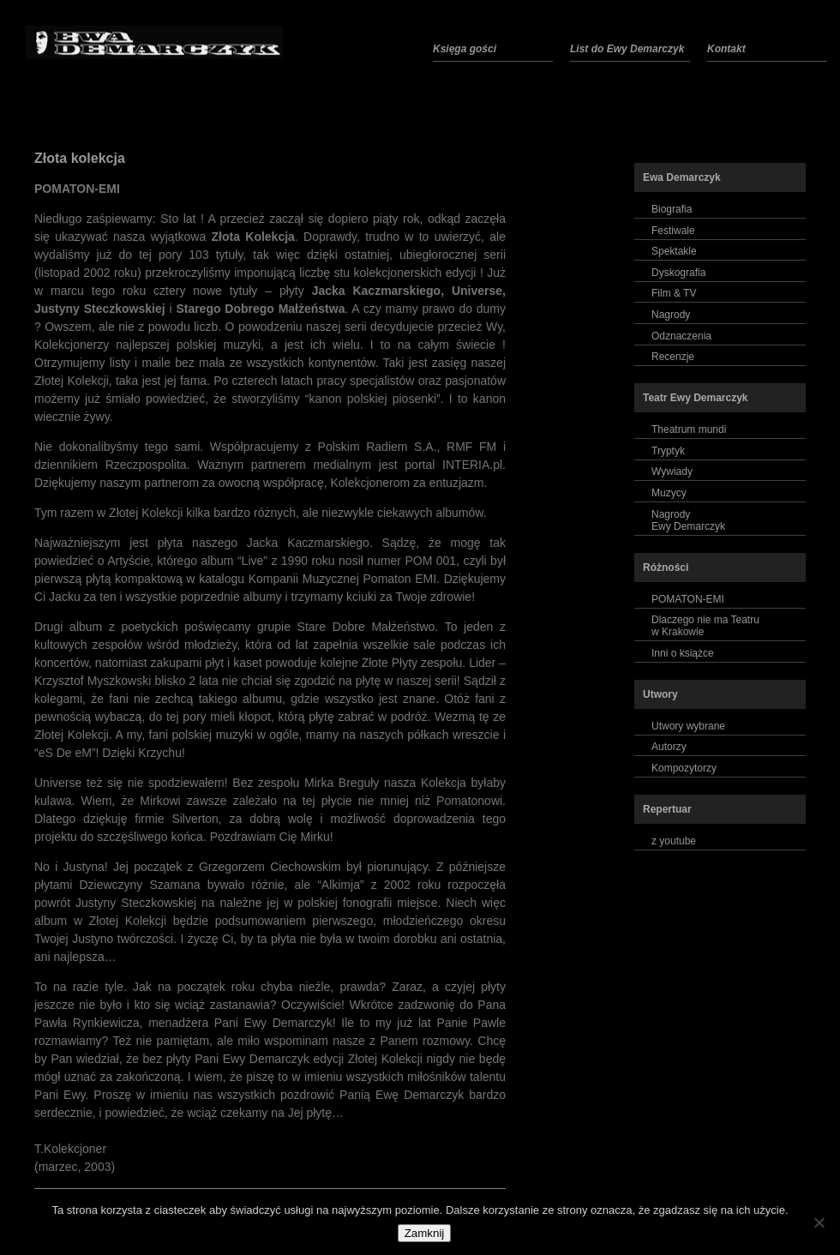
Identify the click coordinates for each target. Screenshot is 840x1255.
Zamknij (425, 1233)
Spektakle (674, 251)
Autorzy (669, 747)
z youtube (673, 841)
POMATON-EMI (687, 599)
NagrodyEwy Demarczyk (688, 520)
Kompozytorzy (684, 768)
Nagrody (670, 315)
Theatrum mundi (688, 429)
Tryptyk (668, 451)
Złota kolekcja (79, 158)
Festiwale (673, 231)
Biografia (671, 209)
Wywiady (672, 471)
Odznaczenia (681, 336)
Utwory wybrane (688, 726)
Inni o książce (682, 653)
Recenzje (672, 357)
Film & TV (673, 293)
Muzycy (669, 493)
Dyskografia (678, 273)
